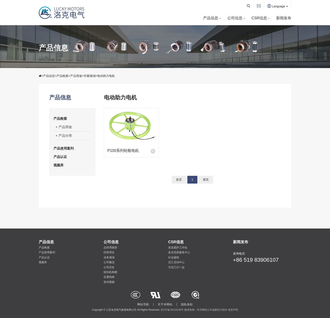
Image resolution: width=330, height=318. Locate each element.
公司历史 (109, 267)
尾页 (206, 179)
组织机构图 (110, 272)
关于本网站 (165, 304)
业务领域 (109, 257)
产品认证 (60, 157)
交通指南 (109, 277)
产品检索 (62, 76)
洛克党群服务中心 (179, 252)
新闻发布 (283, 18)
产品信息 (210, 18)
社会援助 (173, 257)
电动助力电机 (106, 76)
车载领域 (90, 76)
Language (277, 6)
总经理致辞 (110, 247)
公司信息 (234, 18)
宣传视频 (109, 282)
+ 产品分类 (64, 135)
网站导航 (143, 304)
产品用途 (76, 76)
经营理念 (109, 252)
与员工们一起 (176, 267)
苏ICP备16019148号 (172, 309)
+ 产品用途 (64, 127)
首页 (179, 179)
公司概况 (109, 262)
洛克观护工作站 (177, 247)
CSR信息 (259, 18)
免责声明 (233, 309)
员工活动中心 (176, 262)
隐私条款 (187, 304)
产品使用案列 (63, 148)
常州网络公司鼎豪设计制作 (212, 309)
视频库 (58, 165)
